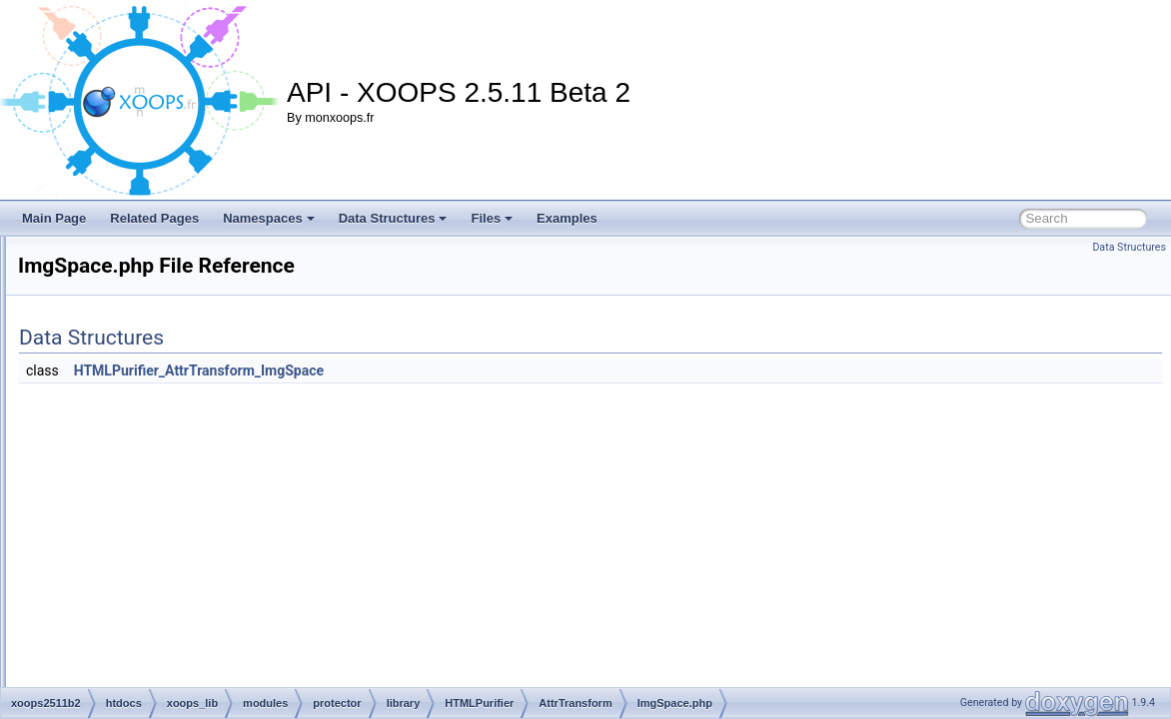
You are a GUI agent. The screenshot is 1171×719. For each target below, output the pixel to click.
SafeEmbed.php (237, 647)
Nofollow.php (228, 625)
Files (492, 218)
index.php (220, 493)
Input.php (219, 515)
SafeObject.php (235, 669)
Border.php (223, 405)
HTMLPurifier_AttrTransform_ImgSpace (449, 370)
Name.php (221, 581)
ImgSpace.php (232, 471)
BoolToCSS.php (236, 383)
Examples (567, 218)
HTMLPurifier (197, 252)
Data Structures (393, 218)
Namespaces (269, 218)
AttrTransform (214, 296)
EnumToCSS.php (240, 427)
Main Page (54, 218)
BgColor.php (227, 361)
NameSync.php (235, 603)
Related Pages (154, 218)
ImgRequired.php (240, 449)
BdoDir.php (223, 340)
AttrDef (196, 274)
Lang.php (219, 537)
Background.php (237, 318)
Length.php (224, 559)
